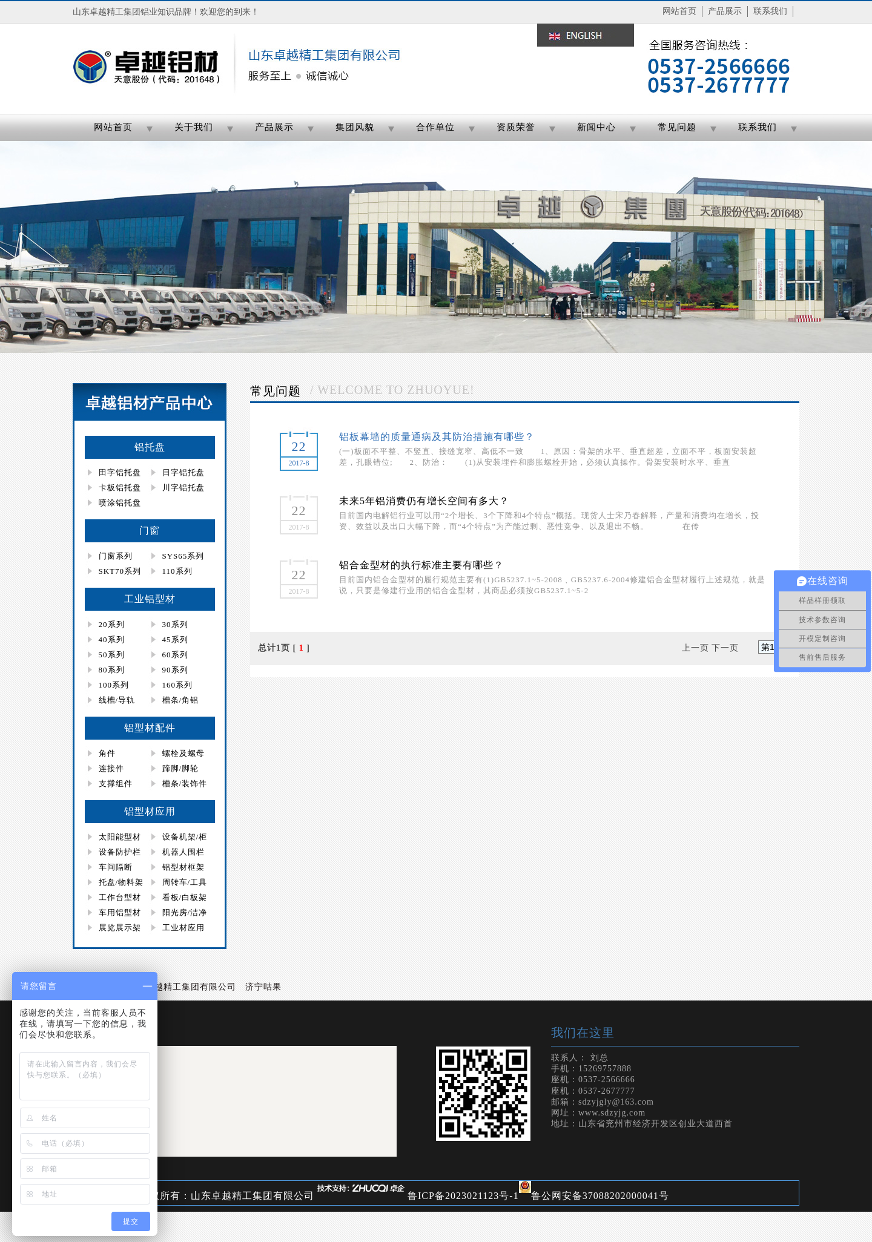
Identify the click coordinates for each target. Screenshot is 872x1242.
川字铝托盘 (183, 487)
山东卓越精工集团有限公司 (181, 986)
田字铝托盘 (120, 472)
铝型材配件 (150, 728)
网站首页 (679, 11)
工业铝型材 (150, 599)
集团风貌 (354, 127)
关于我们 (193, 127)
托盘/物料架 (121, 882)
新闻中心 (596, 127)
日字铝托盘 (183, 472)
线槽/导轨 (117, 700)
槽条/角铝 (180, 700)
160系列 (177, 684)
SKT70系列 (120, 571)
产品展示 (725, 11)
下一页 (725, 647)
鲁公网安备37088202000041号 (600, 1196)
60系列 (175, 654)
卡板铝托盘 (120, 487)
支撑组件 (116, 783)
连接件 (111, 768)
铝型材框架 (183, 867)
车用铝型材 (120, 912)
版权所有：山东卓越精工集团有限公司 (226, 1196)
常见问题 (677, 127)
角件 (107, 753)
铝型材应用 (150, 811)
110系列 (177, 571)
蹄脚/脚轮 (180, 768)
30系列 (175, 624)
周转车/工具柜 (178, 884)
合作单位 (435, 127)
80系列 (112, 669)
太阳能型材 (120, 836)
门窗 (149, 530)
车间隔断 (116, 867)
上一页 (695, 647)
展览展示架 (120, 927)
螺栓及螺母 (183, 753)
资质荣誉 (516, 127)
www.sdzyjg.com (612, 1112)
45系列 (175, 639)
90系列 (175, 669)
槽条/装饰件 (185, 783)
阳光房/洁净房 (178, 914)
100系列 (114, 684)
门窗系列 (116, 555)
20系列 (112, 624)
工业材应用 (183, 927)
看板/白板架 (185, 897)
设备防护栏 (120, 851)
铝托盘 (149, 447)
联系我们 (770, 11)
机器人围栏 (183, 851)
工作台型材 (120, 897)
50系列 (112, 654)
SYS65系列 (183, 555)
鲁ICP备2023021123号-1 (463, 1196)
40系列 (112, 639)
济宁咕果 (263, 986)
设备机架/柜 (185, 836)
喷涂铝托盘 (120, 502)
